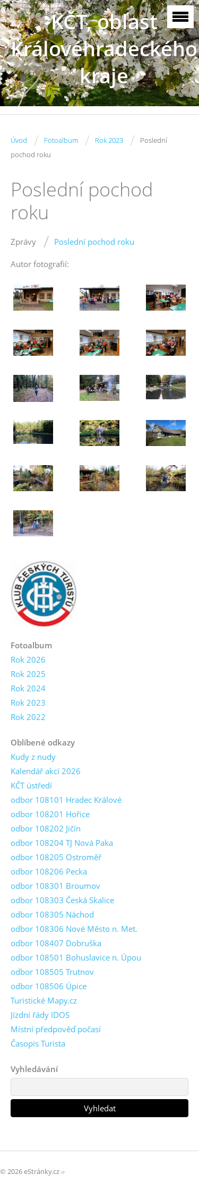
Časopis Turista (38, 1043)
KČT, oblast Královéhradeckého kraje (104, 48)
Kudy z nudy (33, 756)
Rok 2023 (109, 140)
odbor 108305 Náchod (52, 914)
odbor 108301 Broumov (55, 885)
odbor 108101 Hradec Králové (66, 799)
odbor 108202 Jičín (46, 828)
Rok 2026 (28, 659)
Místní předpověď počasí (56, 1029)
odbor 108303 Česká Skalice (62, 900)
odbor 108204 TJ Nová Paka (62, 842)
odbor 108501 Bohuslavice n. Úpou (76, 957)
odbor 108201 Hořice (50, 814)
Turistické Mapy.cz (44, 1000)
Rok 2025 (28, 673)
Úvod (19, 140)
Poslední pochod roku (94, 241)
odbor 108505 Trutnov (52, 971)
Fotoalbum (61, 140)
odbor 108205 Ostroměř (56, 857)
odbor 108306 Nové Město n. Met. (74, 928)
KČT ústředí (31, 785)
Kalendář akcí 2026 (46, 771)
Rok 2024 (28, 688)
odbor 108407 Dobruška (56, 943)
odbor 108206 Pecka (49, 871)
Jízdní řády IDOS (40, 1014)
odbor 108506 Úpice (48, 986)
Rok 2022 (28, 717)
